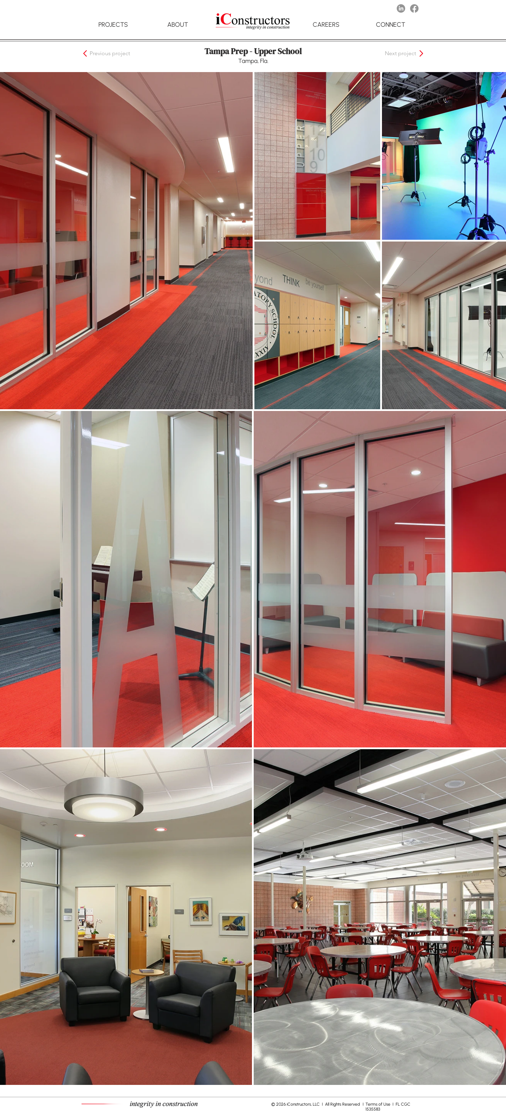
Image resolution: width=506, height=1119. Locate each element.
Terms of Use (378, 1104)
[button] (115, 53)
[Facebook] (414, 8)
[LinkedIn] (401, 8)
